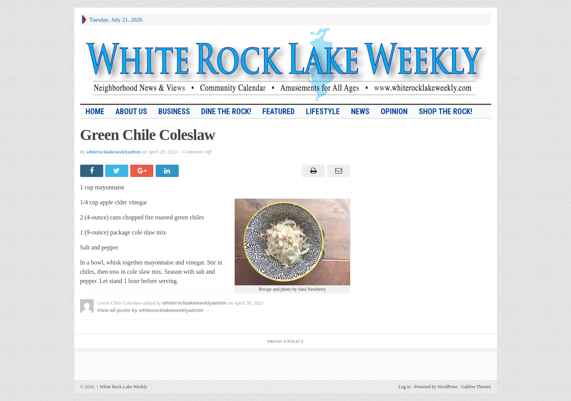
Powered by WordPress (436, 386)
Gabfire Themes (476, 386)
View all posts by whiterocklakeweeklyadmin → (153, 310)
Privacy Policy (285, 341)
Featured (278, 111)
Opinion (394, 111)
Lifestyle (323, 111)
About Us (131, 111)
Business (174, 111)
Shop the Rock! (445, 111)
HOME (95, 111)
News (360, 111)
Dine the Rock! (226, 111)
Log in (404, 386)
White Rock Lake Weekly (122, 386)
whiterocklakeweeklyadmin (113, 152)
